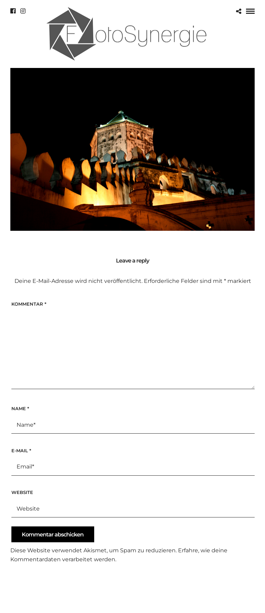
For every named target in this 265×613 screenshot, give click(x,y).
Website (22, 492)
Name (20, 408)
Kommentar (28, 304)
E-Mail (21, 450)
